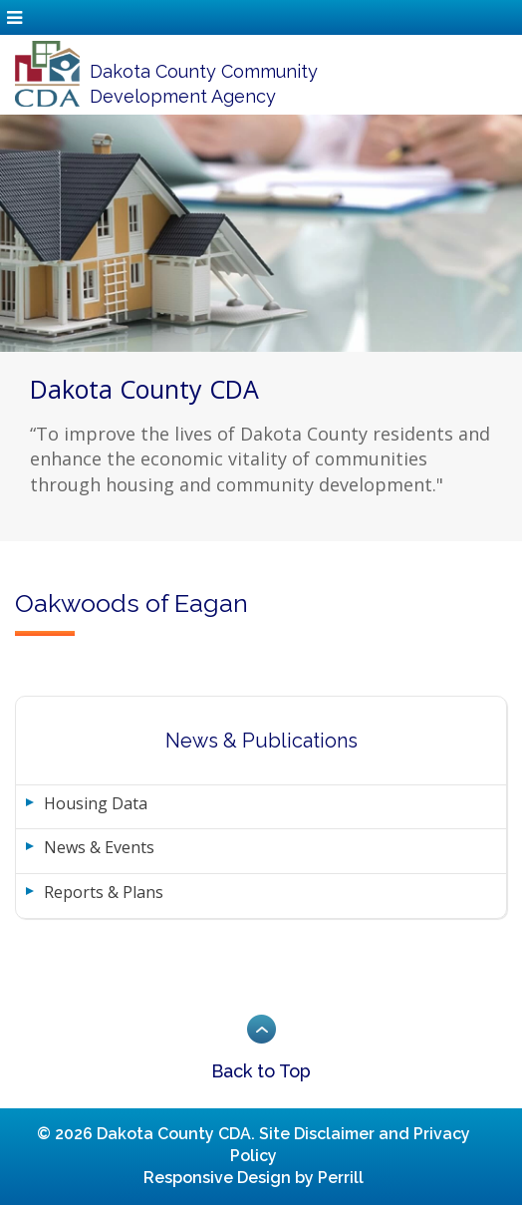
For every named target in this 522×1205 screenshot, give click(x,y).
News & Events (99, 847)
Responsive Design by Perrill (253, 1177)
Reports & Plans (103, 892)
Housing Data (95, 803)
